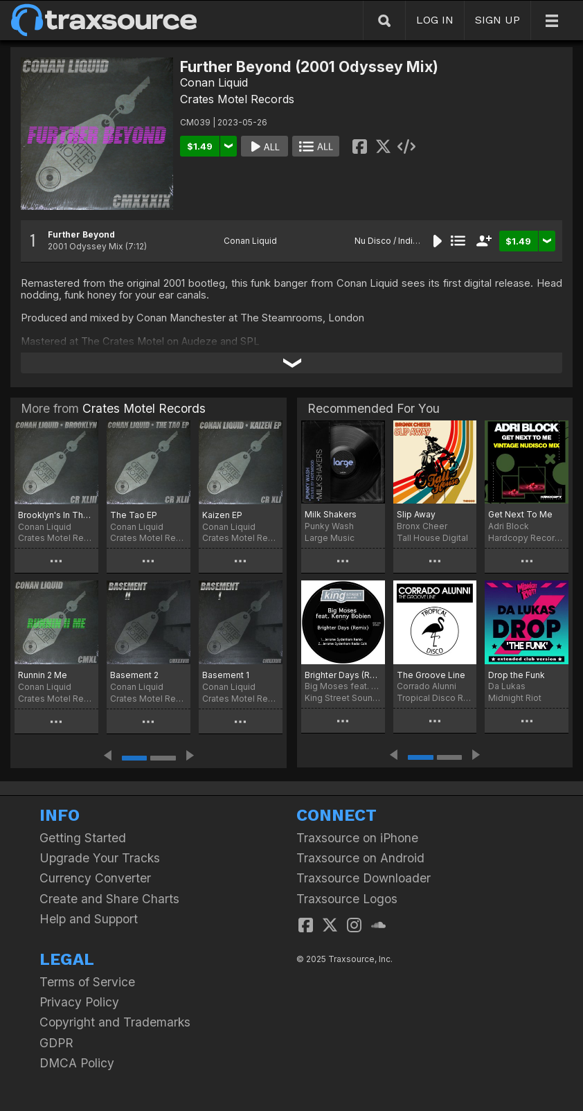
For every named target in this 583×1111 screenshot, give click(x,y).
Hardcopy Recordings (526, 538)
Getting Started (82, 837)
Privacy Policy (79, 1002)
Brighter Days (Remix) (343, 675)
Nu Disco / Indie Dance (401, 240)
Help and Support (88, 919)
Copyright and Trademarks (114, 1022)
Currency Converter (95, 878)
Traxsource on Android (360, 858)
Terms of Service (87, 982)
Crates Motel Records (237, 99)
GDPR (56, 1043)
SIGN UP (497, 19)
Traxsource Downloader (363, 878)
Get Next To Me (520, 514)
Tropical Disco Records (435, 698)
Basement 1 (225, 675)
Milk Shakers (331, 514)
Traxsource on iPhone (357, 837)
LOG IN (435, 19)
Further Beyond (81, 234)
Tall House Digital (432, 538)
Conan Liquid (214, 82)
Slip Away (416, 514)
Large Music (330, 538)
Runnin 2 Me (42, 675)
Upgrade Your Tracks (99, 858)
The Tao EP (133, 515)
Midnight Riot (514, 698)
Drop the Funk (516, 675)
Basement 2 (134, 675)
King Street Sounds (343, 698)
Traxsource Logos (346, 898)
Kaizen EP (222, 515)
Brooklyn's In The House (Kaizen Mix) (56, 515)
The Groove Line (431, 675)
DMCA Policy (76, 1063)
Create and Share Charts (109, 898)
